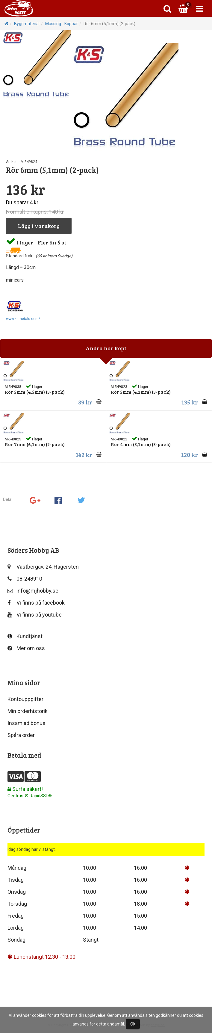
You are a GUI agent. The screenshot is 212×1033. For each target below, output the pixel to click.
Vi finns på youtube (34, 614)
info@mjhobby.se (32, 591)
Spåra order (21, 735)
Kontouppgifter (25, 699)
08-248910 (24, 579)
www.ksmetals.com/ (23, 319)
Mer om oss (26, 648)
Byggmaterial (27, 23)
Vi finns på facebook (36, 602)
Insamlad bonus (26, 723)
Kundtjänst (25, 636)
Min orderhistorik (27, 711)
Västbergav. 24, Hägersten (43, 567)
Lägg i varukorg (39, 225)
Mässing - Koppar (61, 23)
